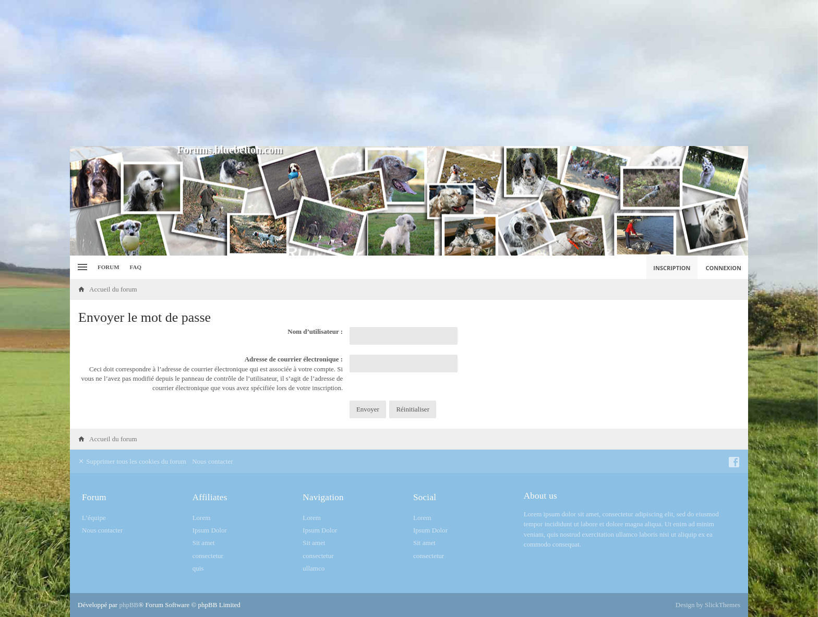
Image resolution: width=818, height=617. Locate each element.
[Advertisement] (409, 73)
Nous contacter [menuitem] (212, 461)
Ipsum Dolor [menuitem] (210, 530)
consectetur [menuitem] (208, 556)
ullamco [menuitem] (313, 568)
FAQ (135, 267)
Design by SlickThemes (708, 605)
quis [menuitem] (198, 568)
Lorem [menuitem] (202, 518)
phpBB (128, 605)
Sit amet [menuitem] (204, 543)
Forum (108, 267)
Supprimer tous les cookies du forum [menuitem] (132, 461)
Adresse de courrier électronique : (294, 359)
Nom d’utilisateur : (315, 331)
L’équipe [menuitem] (94, 518)
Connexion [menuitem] (724, 268)
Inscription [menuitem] (671, 268)
